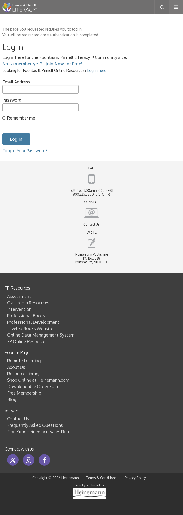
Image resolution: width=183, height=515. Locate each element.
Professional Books (26, 315)
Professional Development (33, 322)
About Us (16, 367)
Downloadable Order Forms (34, 386)
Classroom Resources (28, 302)
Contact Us (91, 224)
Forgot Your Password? (24, 150)
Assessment (19, 296)
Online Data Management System (40, 335)
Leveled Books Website (30, 328)
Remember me (21, 117)
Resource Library (23, 373)
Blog (11, 399)
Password (11, 100)
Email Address (16, 81)
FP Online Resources (27, 341)
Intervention (19, 309)
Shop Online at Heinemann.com (38, 380)
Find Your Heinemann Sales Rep (38, 431)
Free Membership (24, 392)
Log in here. (97, 70)
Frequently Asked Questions (35, 425)
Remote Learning (24, 360)
